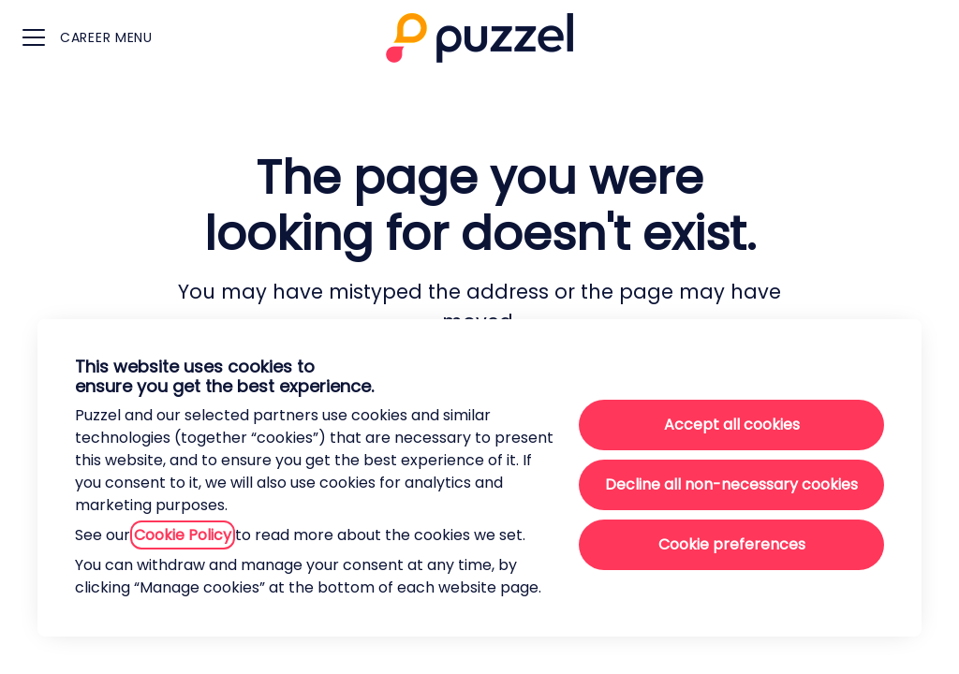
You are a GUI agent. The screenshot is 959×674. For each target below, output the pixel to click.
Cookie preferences (731, 544)
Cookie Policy (182, 535)
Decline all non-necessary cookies (731, 484)
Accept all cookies (732, 424)
